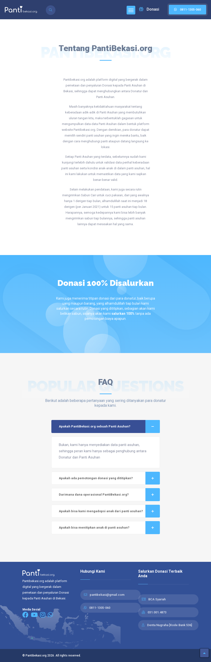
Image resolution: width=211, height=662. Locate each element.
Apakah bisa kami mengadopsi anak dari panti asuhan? (109, 511)
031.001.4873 (157, 612)
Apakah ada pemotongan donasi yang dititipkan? (109, 478)
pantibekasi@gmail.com (107, 594)
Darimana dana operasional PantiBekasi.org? (109, 494)
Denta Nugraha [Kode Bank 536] (169, 625)
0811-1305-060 (99, 608)
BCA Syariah (157, 599)
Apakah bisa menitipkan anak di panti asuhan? (109, 527)
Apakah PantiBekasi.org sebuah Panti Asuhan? (109, 426)
